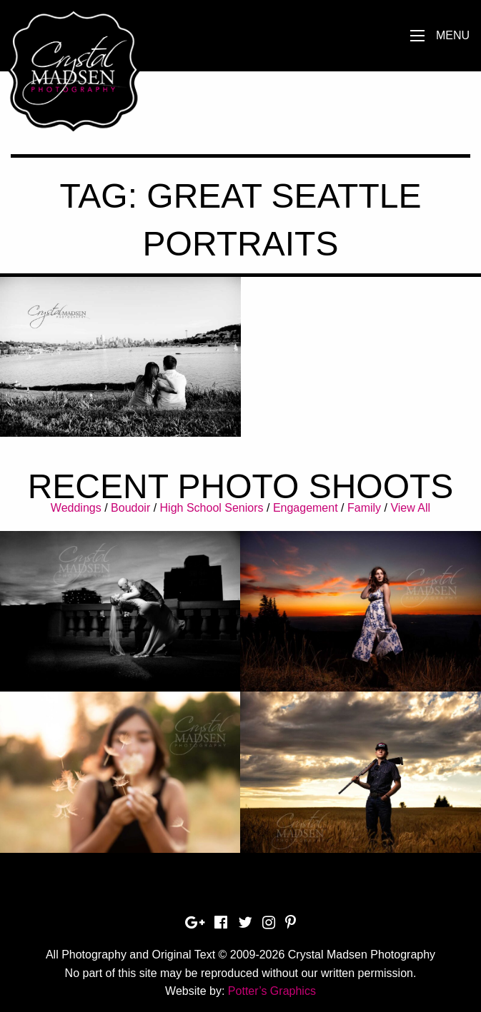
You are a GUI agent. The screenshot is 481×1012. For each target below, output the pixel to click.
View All (410, 508)
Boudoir (130, 508)
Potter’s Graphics (272, 991)
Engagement (305, 508)
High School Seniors (212, 508)
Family (364, 508)
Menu (453, 35)
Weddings (76, 508)
